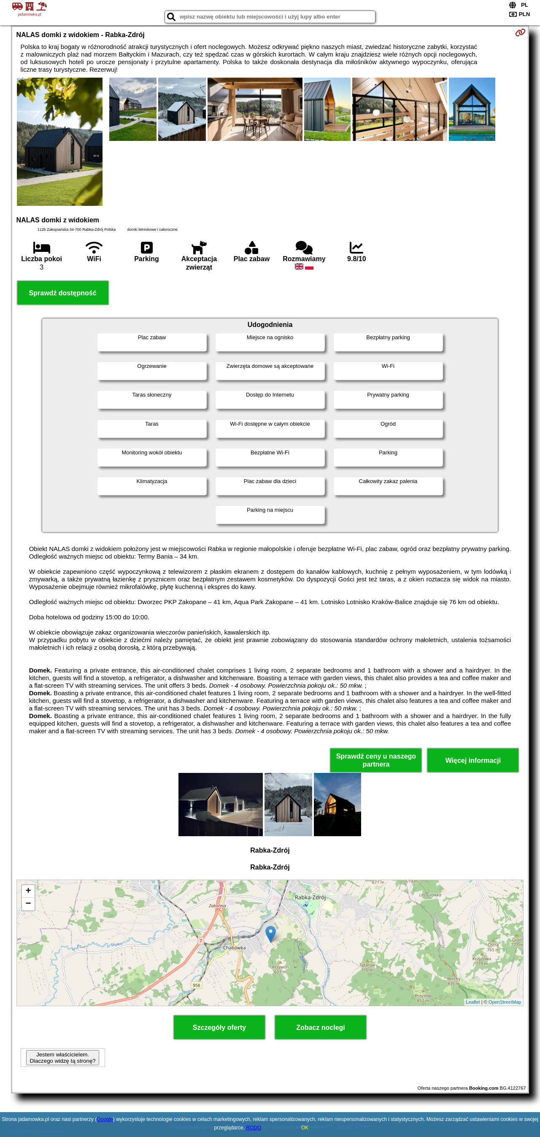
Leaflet (473, 1002)
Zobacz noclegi (320, 1027)
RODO (253, 1128)
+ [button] (28, 891)
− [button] (28, 904)
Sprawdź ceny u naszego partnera (376, 760)
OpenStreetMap (505, 1002)
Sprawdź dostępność (63, 293)
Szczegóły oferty (219, 1027)
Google (105, 1119)
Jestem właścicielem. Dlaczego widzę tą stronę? (62, 1057)
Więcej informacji (473, 760)
